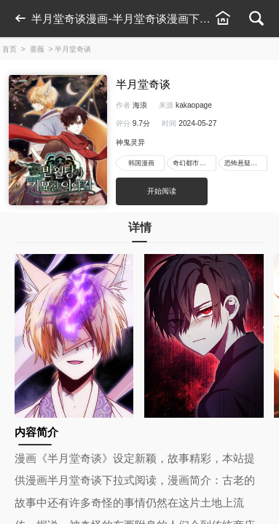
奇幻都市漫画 (192, 163)
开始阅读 (161, 191)
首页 (9, 49)
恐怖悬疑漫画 (244, 163)
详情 (140, 231)
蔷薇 (37, 49)
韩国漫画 (141, 163)
